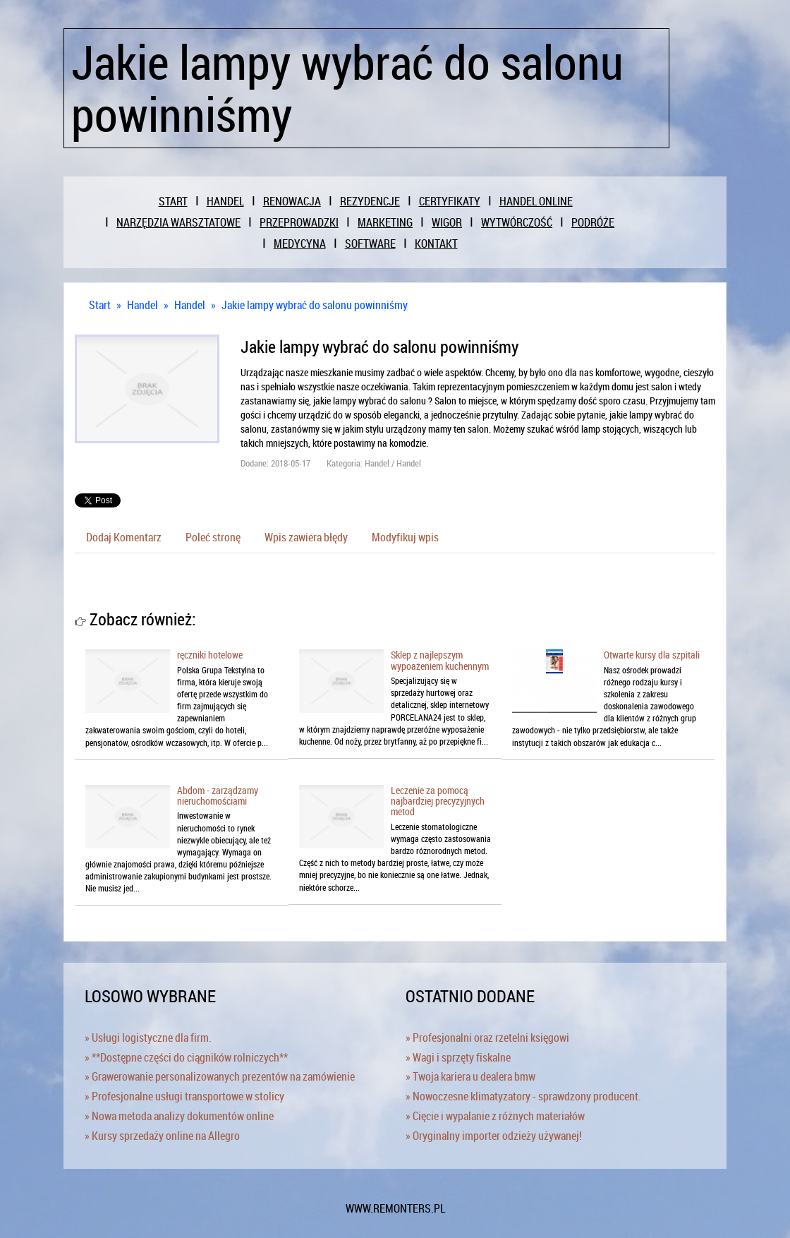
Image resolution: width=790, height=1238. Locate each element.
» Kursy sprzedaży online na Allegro (162, 1135)
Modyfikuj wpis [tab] (405, 537)
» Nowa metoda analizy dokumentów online (179, 1116)
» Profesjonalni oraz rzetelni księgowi (487, 1037)
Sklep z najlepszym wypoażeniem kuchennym (440, 660)
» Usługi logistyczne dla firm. (148, 1037)
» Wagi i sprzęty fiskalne (458, 1057)
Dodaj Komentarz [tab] (124, 537)
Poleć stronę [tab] (213, 537)
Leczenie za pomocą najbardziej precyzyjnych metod (438, 801)
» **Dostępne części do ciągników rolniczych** (186, 1057)
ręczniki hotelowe (210, 654)
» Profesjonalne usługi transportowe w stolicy (184, 1096)
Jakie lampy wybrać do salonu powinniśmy (314, 305)
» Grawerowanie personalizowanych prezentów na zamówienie (220, 1076)
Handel (142, 305)
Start (100, 305)
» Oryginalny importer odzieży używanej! (494, 1135)
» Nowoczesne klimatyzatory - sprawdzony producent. (523, 1096)
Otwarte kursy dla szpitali (652, 654)
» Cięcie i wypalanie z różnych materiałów (495, 1116)
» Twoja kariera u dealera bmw (470, 1076)
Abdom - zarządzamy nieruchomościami (217, 795)
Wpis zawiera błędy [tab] (306, 537)
